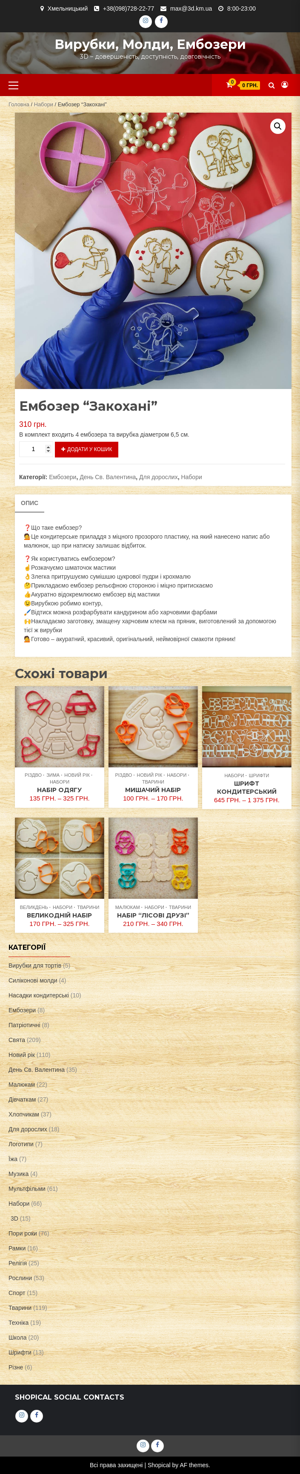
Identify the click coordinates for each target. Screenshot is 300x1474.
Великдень (34, 907)
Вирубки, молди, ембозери (150, 44)
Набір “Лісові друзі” (153, 915)
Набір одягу (59, 790)
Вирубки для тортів (35, 965)
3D (14, 1218)
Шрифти (259, 775)
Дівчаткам (22, 1099)
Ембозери (62, 477)
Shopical (159, 1465)
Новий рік (77, 775)
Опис (29, 503)
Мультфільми (27, 1188)
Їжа (13, 1159)
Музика (19, 1173)
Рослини (20, 1278)
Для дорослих (158, 477)
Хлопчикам (24, 1114)
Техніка (19, 1322)
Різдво (33, 775)
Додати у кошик (89, 449)
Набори (43, 104)
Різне (16, 1367)
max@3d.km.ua (191, 8)
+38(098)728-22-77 (128, 8)
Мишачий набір (153, 790)
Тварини (153, 781)
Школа (18, 1337)
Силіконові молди (33, 980)
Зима (53, 775)
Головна (19, 104)
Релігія (18, 1263)
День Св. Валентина (108, 477)
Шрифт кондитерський (247, 787)
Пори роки (23, 1233)
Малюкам (127, 907)
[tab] (29, 503)
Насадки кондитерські (39, 995)
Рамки (17, 1248)
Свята (17, 1040)
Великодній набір (59, 915)
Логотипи (21, 1144)
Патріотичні (24, 1025)
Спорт (17, 1292)
